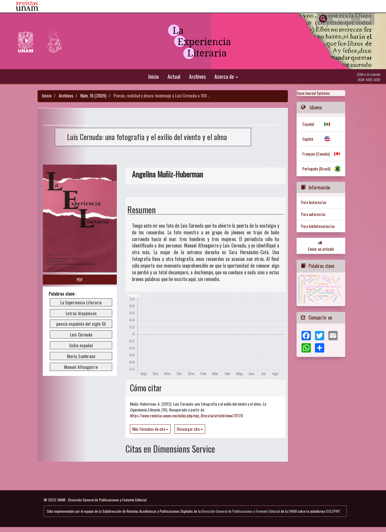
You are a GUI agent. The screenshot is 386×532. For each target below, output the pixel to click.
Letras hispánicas (81, 313)
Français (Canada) (316, 154)
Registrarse (342, 19)
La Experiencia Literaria (81, 302)
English (307, 139)
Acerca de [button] (226, 76)
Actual (174, 76)
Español (308, 124)
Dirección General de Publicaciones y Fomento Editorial (241, 511)
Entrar (365, 19)
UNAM (293, 511)
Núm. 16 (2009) (93, 95)
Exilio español (81, 345)
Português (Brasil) (316, 168)
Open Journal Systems (313, 93)
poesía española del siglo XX (81, 323)
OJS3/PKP (333, 511)
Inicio (153, 76)
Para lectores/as (313, 202)
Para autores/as (313, 214)
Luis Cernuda (81, 334)
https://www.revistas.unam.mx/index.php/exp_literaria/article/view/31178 (186, 415)
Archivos (197, 76)
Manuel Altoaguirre (81, 367)
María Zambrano (81, 356)
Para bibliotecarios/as (318, 226)
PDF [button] (80, 279)
